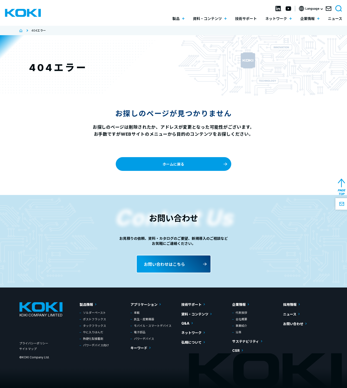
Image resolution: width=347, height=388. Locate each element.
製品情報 (86, 304)
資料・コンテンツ (194, 314)
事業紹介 (241, 326)
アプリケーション (143, 304)
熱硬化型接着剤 (93, 339)
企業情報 (239, 304)
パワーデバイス (144, 339)
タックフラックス (94, 326)
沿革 (238, 332)
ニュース (335, 18)
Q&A (185, 323)
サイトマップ (28, 349)
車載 (137, 312)
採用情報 (290, 304)
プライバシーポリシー (33, 343)
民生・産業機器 (144, 319)
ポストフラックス (94, 319)
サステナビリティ (245, 341)
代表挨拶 (241, 312)
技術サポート (246, 18)
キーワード (138, 348)
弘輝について (191, 342)
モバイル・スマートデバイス (152, 326)
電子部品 (139, 332)
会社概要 (241, 319)
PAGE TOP (341, 192)
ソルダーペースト (94, 312)
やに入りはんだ (93, 332)
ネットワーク (191, 333)
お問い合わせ (293, 324)
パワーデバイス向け (96, 345)
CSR (236, 350)
